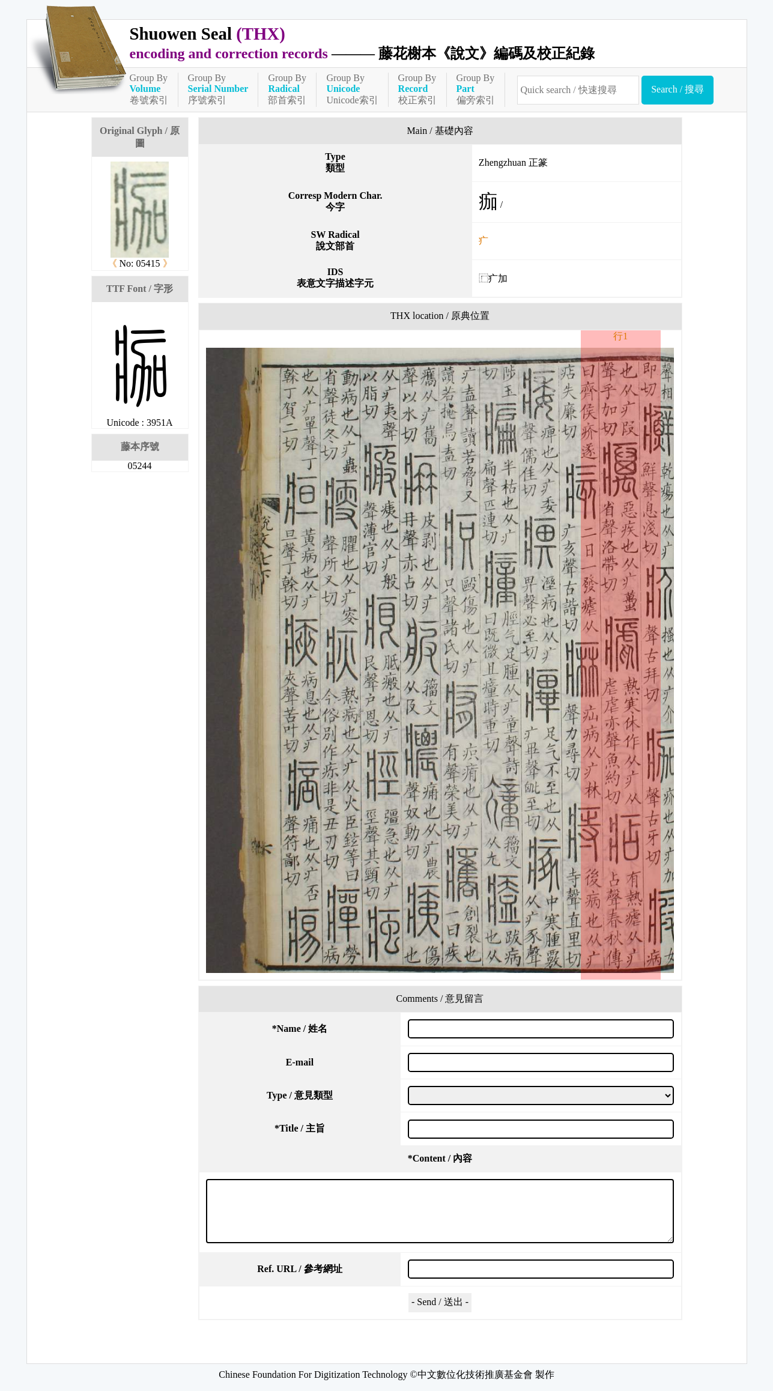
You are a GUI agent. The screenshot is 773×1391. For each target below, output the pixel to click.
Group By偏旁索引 (475, 89)
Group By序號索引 (218, 89)
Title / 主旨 (299, 1128)
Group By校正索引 (417, 89)
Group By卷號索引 (149, 89)
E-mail (300, 1062)
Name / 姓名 (299, 1028)
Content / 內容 (440, 1158)
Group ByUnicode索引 (352, 89)
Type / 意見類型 (300, 1095)
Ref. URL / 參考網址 (299, 1269)
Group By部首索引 (287, 89)
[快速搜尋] (578, 90)
